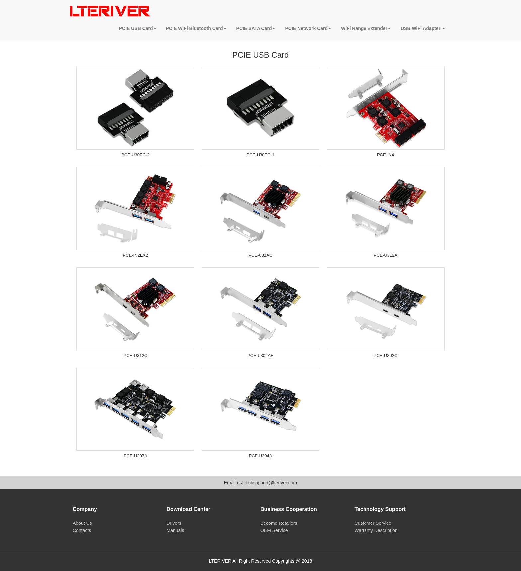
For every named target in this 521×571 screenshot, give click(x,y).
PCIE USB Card (137, 28)
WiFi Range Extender (366, 28)
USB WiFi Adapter (423, 28)
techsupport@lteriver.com (270, 482)
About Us (82, 523)
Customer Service (373, 523)
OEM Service (274, 530)
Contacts (82, 530)
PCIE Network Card (308, 28)
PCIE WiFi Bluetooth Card (196, 28)
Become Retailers (278, 523)
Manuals (175, 530)
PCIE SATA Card (255, 28)
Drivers (174, 523)
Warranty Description (376, 530)
